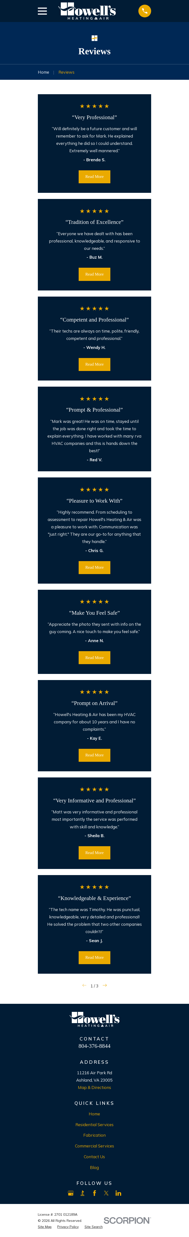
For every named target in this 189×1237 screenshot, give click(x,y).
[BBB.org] (82, 1193)
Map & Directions (94, 1087)
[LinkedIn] (118, 1193)
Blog (94, 1167)
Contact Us (94, 1156)
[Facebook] (94, 1193)
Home (94, 1113)
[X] (106, 1193)
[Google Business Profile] (70, 1193)
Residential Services (94, 1124)
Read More (94, 176)
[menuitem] (45, 1227)
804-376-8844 (95, 1046)
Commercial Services (94, 1145)
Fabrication (94, 1135)
